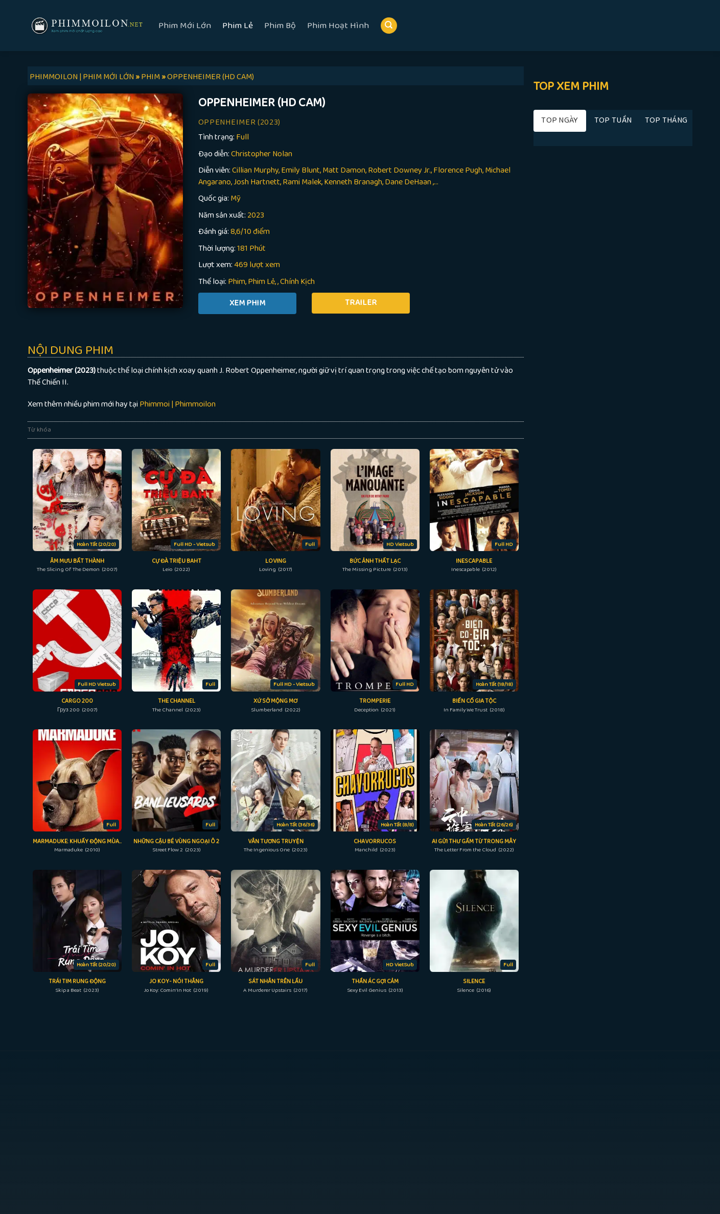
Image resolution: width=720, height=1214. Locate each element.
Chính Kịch (297, 281)
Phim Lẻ (237, 25)
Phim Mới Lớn (184, 25)
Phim (236, 281)
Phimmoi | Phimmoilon (178, 404)
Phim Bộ (280, 25)
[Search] (389, 25)
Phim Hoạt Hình (338, 25)
